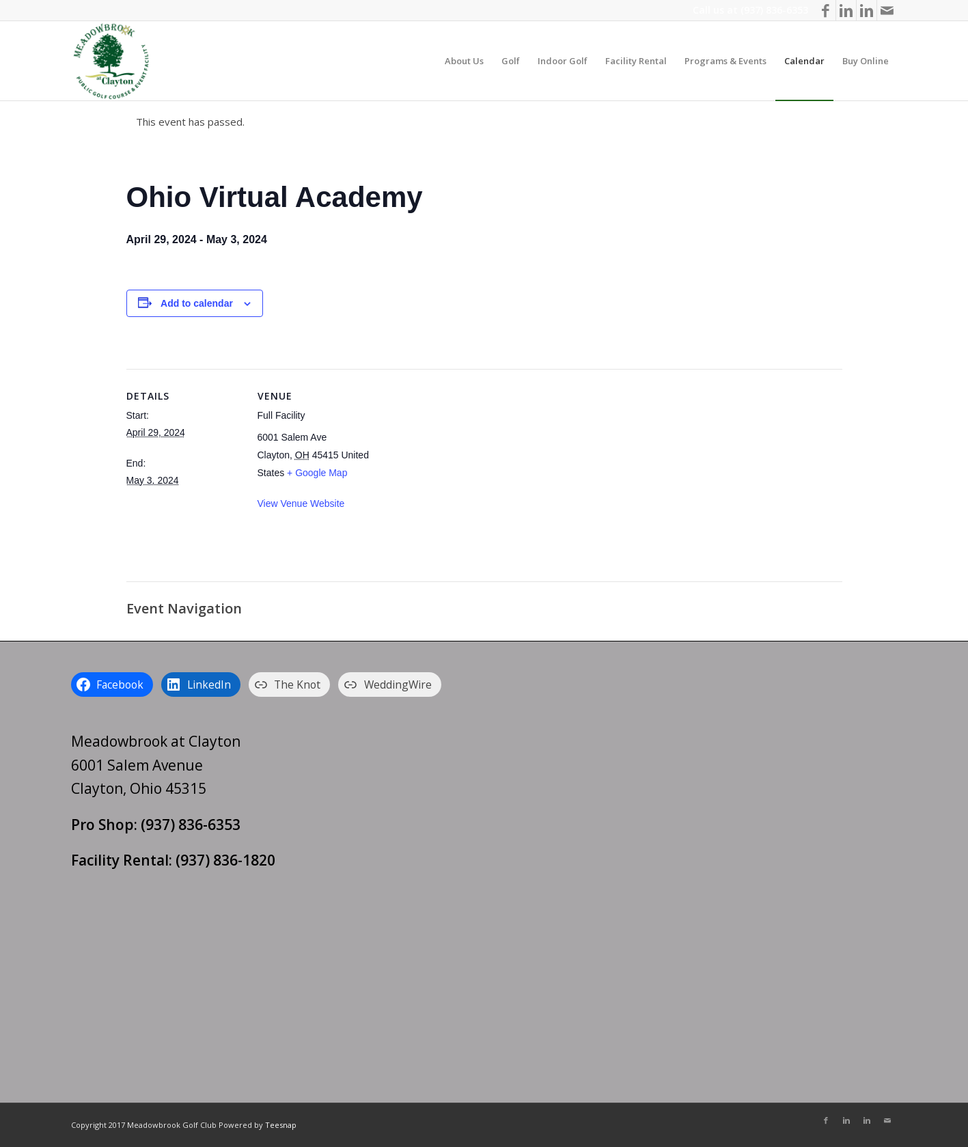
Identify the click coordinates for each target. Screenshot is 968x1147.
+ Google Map (317, 472)
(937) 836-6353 (774, 9)
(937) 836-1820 (225, 860)
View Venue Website (301, 503)
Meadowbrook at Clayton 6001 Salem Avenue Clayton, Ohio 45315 (155, 765)
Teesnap (280, 1125)
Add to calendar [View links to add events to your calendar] (197, 303)
